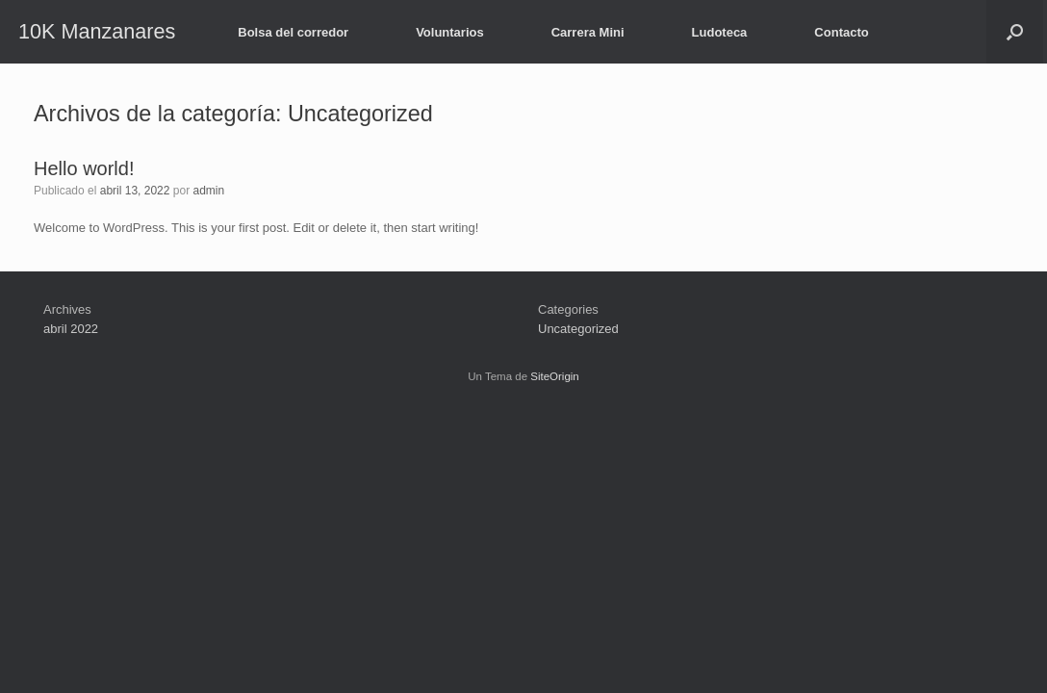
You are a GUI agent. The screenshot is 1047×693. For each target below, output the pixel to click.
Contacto (841, 32)
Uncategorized (578, 328)
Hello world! (84, 168)
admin (209, 190)
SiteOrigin (554, 376)
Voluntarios (450, 32)
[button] (1014, 32)
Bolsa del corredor (293, 32)
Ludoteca (720, 32)
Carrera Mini (588, 32)
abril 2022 (70, 328)
